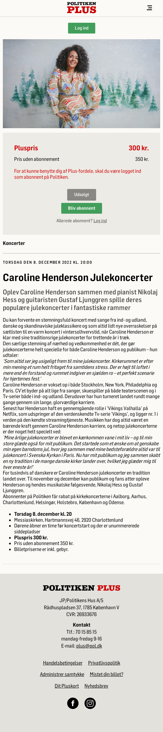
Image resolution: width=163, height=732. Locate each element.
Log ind (81, 28)
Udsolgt (81, 194)
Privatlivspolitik (104, 663)
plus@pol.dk (89, 646)
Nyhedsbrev (96, 686)
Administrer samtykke (62, 674)
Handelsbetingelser (62, 663)
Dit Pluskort (67, 686)
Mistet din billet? (106, 674)
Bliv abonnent (81, 208)
